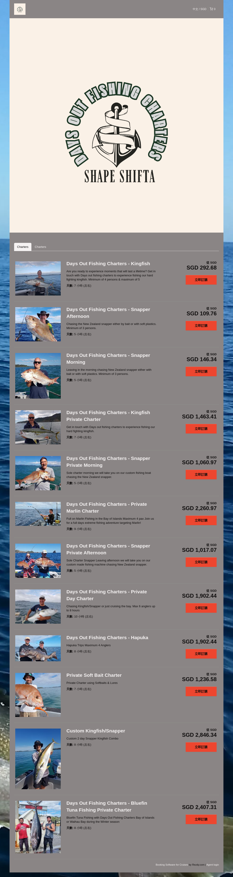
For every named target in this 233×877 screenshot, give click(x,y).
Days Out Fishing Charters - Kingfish (108, 263)
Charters (22, 247)
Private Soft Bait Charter (94, 675)
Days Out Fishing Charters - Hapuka (107, 637)
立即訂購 (201, 280)
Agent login (212, 864)
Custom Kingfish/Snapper (95, 730)
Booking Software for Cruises (172, 864)
